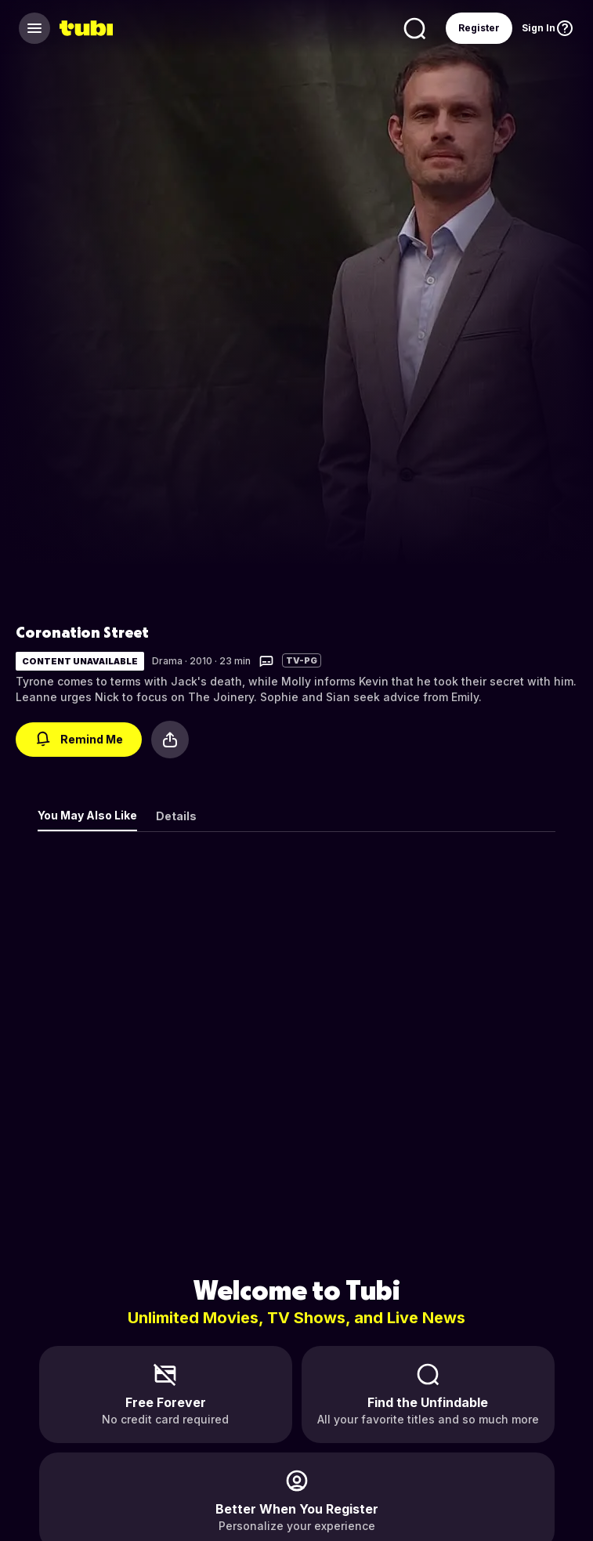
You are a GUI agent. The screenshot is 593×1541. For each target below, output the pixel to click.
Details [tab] (176, 816)
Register (479, 28)
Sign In (538, 28)
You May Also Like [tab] (87, 815)
